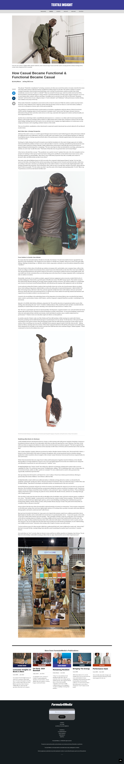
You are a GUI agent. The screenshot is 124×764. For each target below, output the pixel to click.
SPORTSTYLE (62, 729)
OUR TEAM (62, 724)
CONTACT (58, 11)
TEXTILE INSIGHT (62, 733)
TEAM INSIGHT (62, 735)
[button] (43, 11)
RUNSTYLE (62, 736)
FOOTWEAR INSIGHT (62, 731)
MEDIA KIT (66, 11)
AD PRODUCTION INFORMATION (62, 726)
